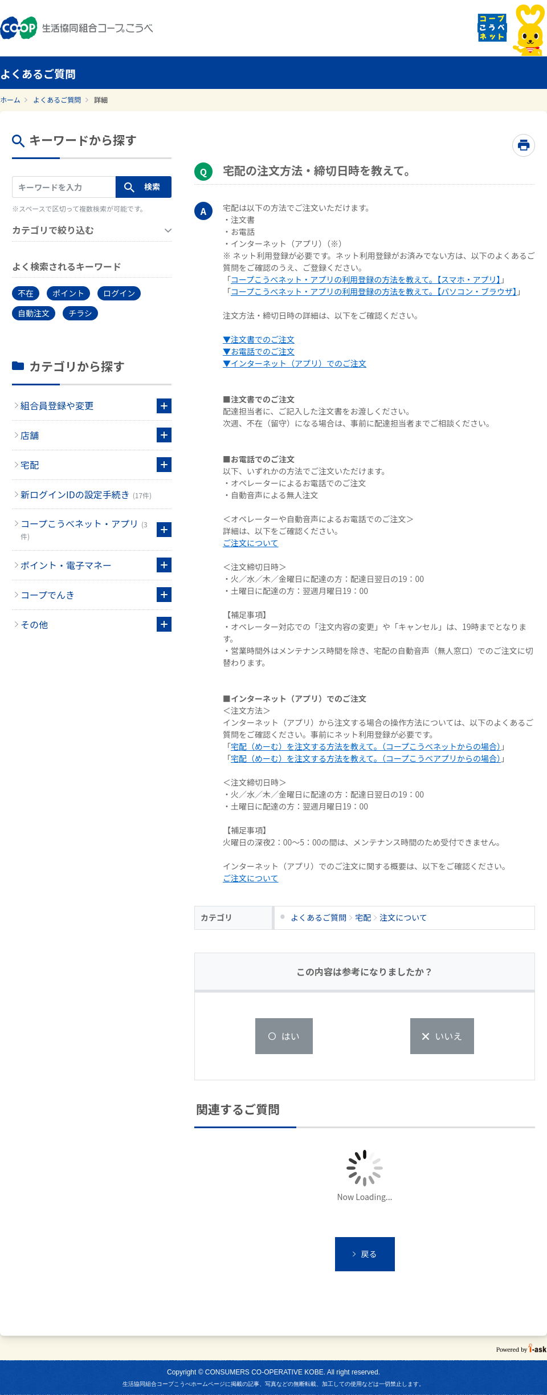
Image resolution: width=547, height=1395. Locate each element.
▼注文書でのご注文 (259, 339)
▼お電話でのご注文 (259, 351)
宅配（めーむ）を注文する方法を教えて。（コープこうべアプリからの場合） (366, 758)
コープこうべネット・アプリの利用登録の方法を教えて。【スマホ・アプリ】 (366, 279)
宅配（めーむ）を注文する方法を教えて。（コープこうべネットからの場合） (366, 746)
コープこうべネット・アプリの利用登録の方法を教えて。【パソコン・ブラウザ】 (374, 291)
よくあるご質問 (57, 99)
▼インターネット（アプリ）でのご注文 (294, 363)
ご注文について (251, 542)
